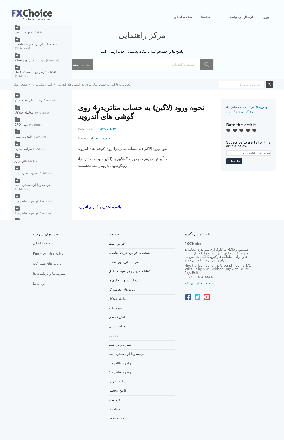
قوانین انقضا (23, 32)
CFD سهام (22, 125)
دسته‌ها (206, 17)
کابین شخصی (117, 390)
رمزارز (19, 161)
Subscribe (234, 161)
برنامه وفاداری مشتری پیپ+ (33, 185)
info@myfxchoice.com (201, 283)
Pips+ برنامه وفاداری (48, 253)
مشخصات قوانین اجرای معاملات (36, 44)
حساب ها (114, 409)
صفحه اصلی (183, 17)
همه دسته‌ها (116, 418)
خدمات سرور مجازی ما (124, 280)
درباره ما (39, 283)
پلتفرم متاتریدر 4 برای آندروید (99, 206)
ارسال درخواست (240, 17)
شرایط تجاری (23, 149)
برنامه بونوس (117, 381)
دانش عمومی (23, 137)
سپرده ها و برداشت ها (49, 273)
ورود (265, 17)
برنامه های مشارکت (47, 263)
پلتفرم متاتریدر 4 (42, 84)
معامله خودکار (24, 112)
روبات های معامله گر (28, 100)
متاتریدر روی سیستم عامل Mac (35, 72)
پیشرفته (85, 65)
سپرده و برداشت (26, 173)
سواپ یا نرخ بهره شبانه (30, 60)
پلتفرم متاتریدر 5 (26, 201)
